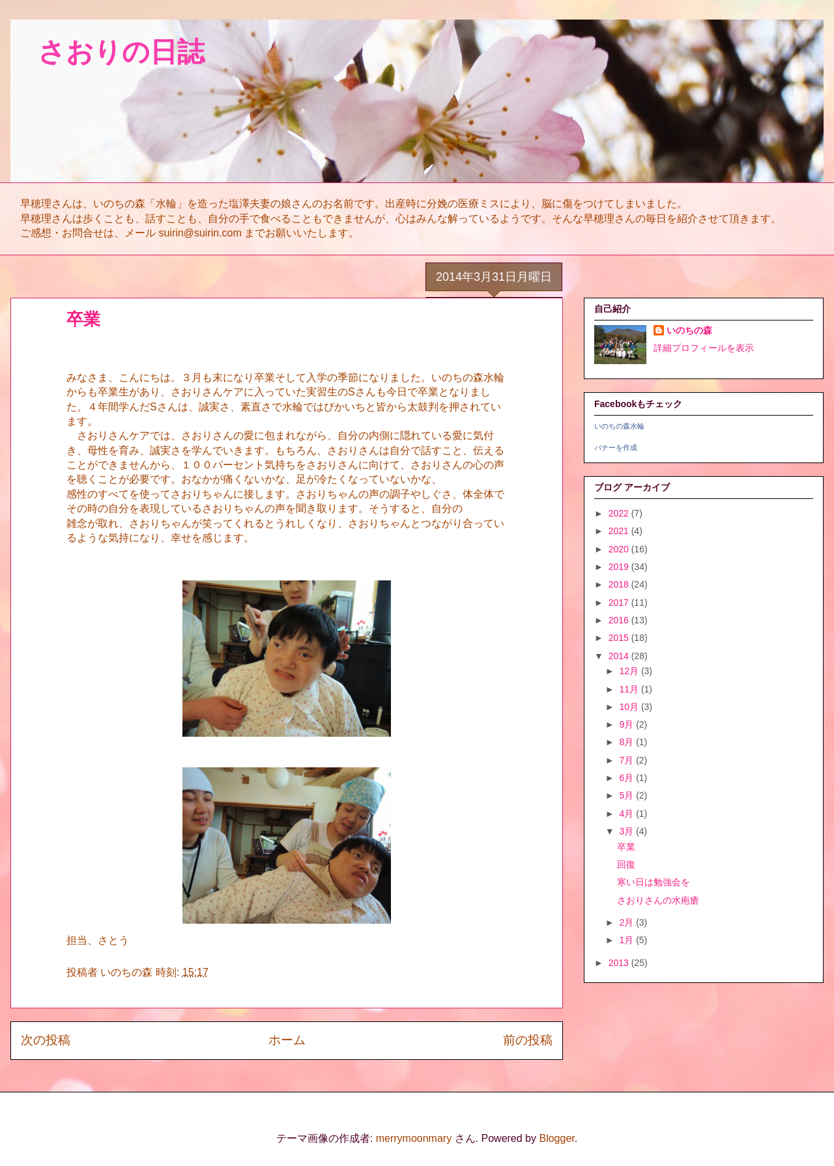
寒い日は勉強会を (653, 882)
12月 (629, 671)
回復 (626, 864)
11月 (629, 689)
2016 (620, 620)
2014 (620, 656)
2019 (620, 567)
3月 (627, 831)
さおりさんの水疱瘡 (658, 900)
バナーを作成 (615, 447)
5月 (627, 795)
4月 (627, 813)
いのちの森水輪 (619, 426)
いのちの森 (689, 330)
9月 (627, 724)
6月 (627, 778)
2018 (620, 584)
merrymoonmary (414, 1138)
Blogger (556, 1138)
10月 (629, 707)
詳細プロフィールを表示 (704, 348)
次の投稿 (45, 1040)
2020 (620, 549)
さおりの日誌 (107, 51)
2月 (627, 922)
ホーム (287, 1040)
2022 (620, 513)
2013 (620, 963)
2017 (620, 602)
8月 (627, 742)
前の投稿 (528, 1040)
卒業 (626, 847)
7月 (627, 760)
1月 (627, 940)
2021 (620, 531)
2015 (620, 638)
